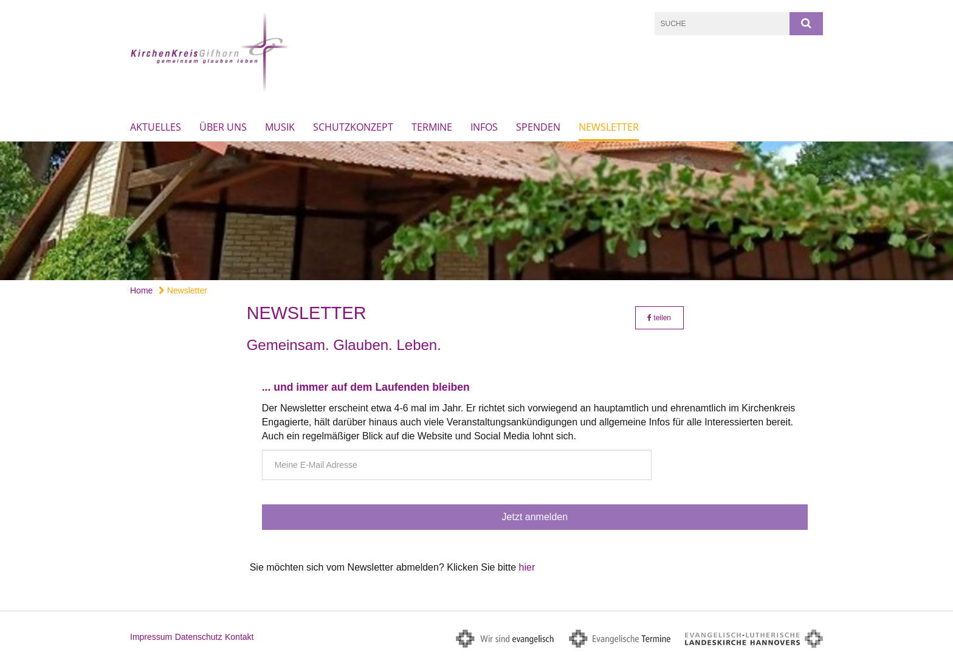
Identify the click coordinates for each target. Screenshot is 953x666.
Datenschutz (198, 637)
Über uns (223, 127)
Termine (431, 127)
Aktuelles (155, 127)
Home (141, 290)
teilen (659, 318)
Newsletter (609, 127)
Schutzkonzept (353, 127)
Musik (280, 127)
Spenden (538, 127)
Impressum (151, 637)
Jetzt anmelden (535, 517)
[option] (476, 211)
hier (527, 567)
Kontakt (239, 637)
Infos (484, 127)
